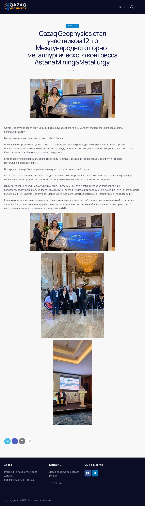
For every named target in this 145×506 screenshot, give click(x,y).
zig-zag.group (11, 500)
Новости (72, 26)
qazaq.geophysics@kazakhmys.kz (64, 473)
